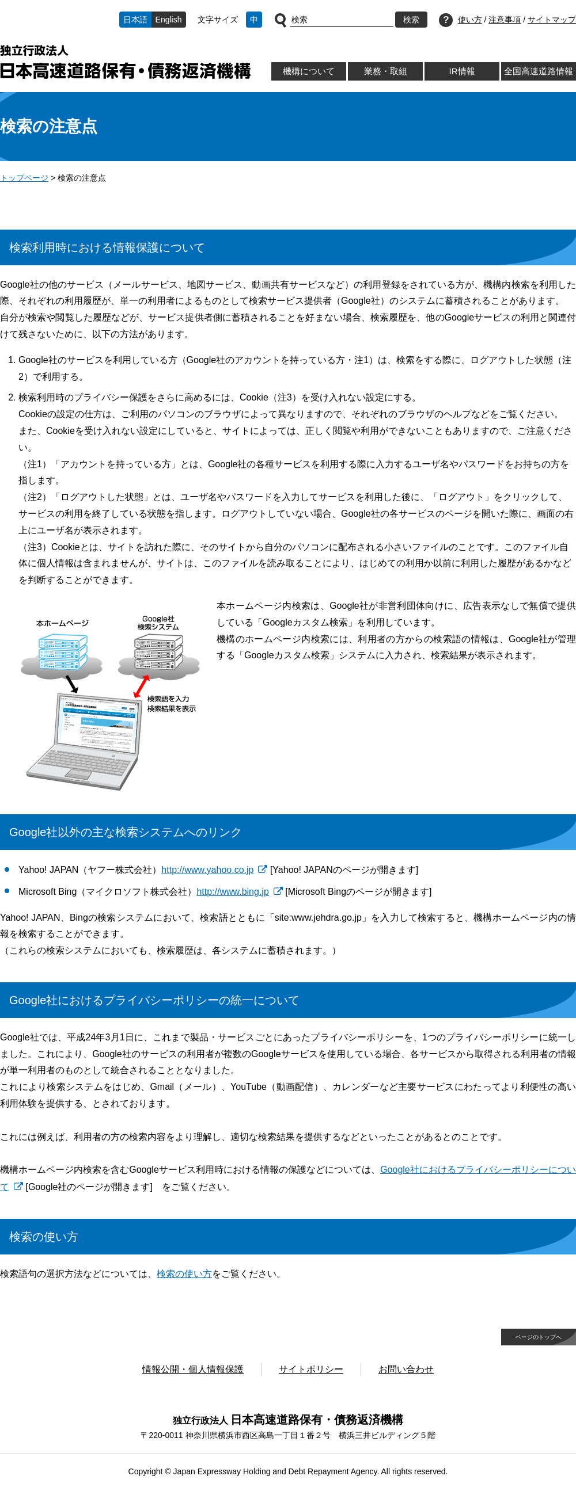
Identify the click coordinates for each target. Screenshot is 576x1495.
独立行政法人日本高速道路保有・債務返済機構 (125, 62)
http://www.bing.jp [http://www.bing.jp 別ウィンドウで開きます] (232, 892)
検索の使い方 (184, 1274)
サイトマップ (552, 19)
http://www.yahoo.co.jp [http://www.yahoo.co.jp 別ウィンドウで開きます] (207, 870)
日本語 (135, 19)
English (169, 19)
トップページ (24, 177)
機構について (309, 71)
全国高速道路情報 (538, 71)
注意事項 (504, 19)
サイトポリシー (311, 1369)
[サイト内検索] (341, 20)
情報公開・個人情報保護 (193, 1369)
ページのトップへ (539, 1337)
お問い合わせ (406, 1369)
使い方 (470, 19)
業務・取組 (385, 71)
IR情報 (462, 71)
